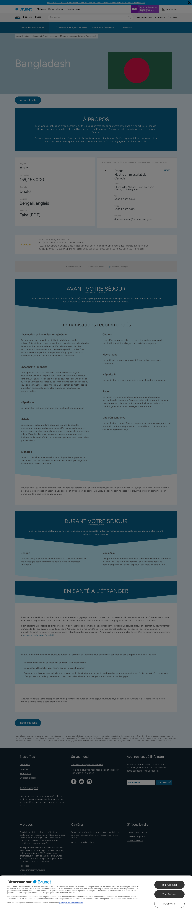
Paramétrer (169, 903)
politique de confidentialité (71, 903)
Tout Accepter (169, 884)
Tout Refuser (169, 894)
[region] (96, 893)
